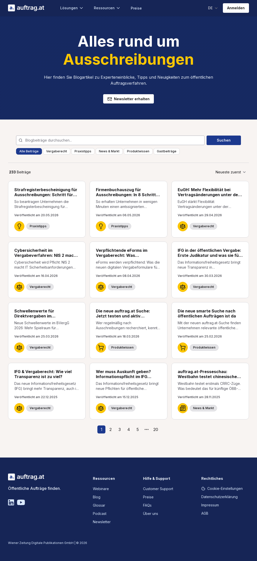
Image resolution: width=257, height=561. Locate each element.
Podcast (99, 513)
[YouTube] (21, 502)
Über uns (150, 513)
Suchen (224, 140)
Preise (136, 8)
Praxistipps (83, 151)
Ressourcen (107, 8)
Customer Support (158, 489)
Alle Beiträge (29, 151)
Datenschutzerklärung (219, 497)
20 (155, 429)
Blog (96, 497)
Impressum (210, 505)
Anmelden (236, 8)
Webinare (101, 489)
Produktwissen (138, 151)
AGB (204, 513)
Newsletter (102, 522)
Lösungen (72, 8)
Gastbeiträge (166, 151)
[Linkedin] (11, 502)
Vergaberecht (56, 151)
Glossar (99, 505)
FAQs (147, 505)
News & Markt (109, 151)
